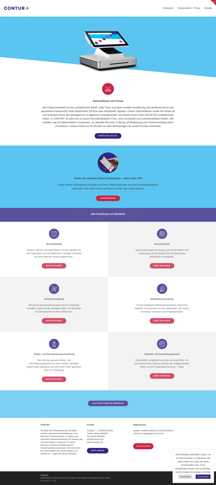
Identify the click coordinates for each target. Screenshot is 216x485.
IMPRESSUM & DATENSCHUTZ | (53, 478)
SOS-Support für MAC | (97, 478)
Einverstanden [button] (203, 477)
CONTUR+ (44, 475)
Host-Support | (82, 478)
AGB (107, 478)
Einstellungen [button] (185, 477)
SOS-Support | (71, 478)
